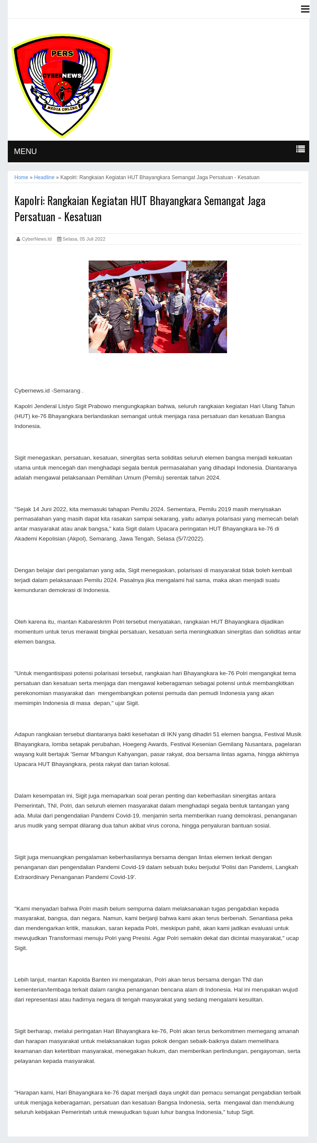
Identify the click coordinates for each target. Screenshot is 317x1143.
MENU (25, 151)
